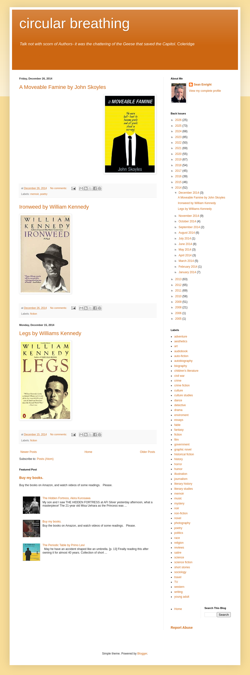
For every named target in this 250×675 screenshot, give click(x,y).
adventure (180, 336)
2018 (178, 165)
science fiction (183, 562)
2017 (178, 170)
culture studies (183, 395)
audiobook (181, 351)
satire (177, 552)
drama (178, 410)
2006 (178, 313)
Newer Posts (28, 452)
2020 (178, 154)
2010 (178, 296)
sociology (180, 572)
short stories (182, 567)
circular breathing (74, 23)
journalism (181, 479)
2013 (178, 279)
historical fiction (184, 454)
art (176, 346)
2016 (178, 176)
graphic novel (182, 449)
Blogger (142, 653)
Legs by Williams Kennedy (50, 333)
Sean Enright (203, 84)
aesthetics (180, 341)
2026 (178, 120)
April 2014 (185, 255)
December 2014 (189, 192)
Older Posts (147, 452)
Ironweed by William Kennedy (54, 207)
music (178, 498)
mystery (179, 503)
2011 (178, 290)
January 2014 (188, 272)
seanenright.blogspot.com (45, 61)
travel (177, 577)
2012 (178, 285)
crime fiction (182, 385)
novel (177, 518)
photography (182, 523)
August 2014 (187, 232)
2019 (178, 159)
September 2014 (190, 227)
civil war (179, 375)
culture (178, 390)
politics (178, 533)
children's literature (186, 370)
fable (177, 425)
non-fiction (181, 513)
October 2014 (188, 221)
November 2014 (189, 216)
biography (180, 366)
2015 (178, 182)
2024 (178, 131)
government (181, 444)
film (176, 439)
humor (178, 469)
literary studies (183, 488)
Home (88, 452)
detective (180, 405)
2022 (178, 142)
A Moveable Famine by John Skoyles (62, 87)
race (177, 538)
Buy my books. (31, 478)
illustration (180, 474)
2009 (178, 302)
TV (176, 582)
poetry (43, 193)
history (178, 459)
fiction (33, 313)
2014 (178, 187)
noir (176, 508)
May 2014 (185, 249)
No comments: (59, 188)
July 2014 (185, 238)
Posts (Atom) (45, 459)
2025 (178, 125)
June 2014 (186, 244)
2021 (178, 148)
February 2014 (188, 266)
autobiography (183, 361)
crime (177, 380)
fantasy (179, 429)
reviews (179, 547)
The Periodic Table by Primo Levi (64, 545)
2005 (178, 318)
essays (178, 420)
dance (178, 400)
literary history (183, 483)
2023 (178, 137)
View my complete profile (205, 91)
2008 (178, 307)
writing (178, 592)
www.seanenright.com (41, 55)
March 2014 (187, 261)
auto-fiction (181, 356)
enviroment (181, 415)
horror (178, 464)
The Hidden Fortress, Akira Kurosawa (66, 498)
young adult (181, 596)
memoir (34, 193)
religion (179, 542)
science (179, 557)
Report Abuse (182, 627)
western (179, 587)
